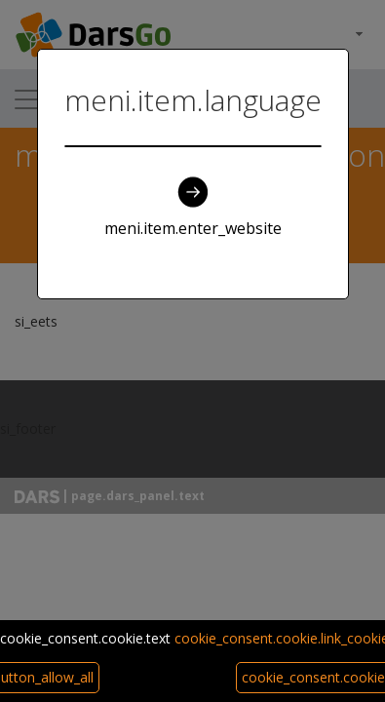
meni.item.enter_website (193, 207)
